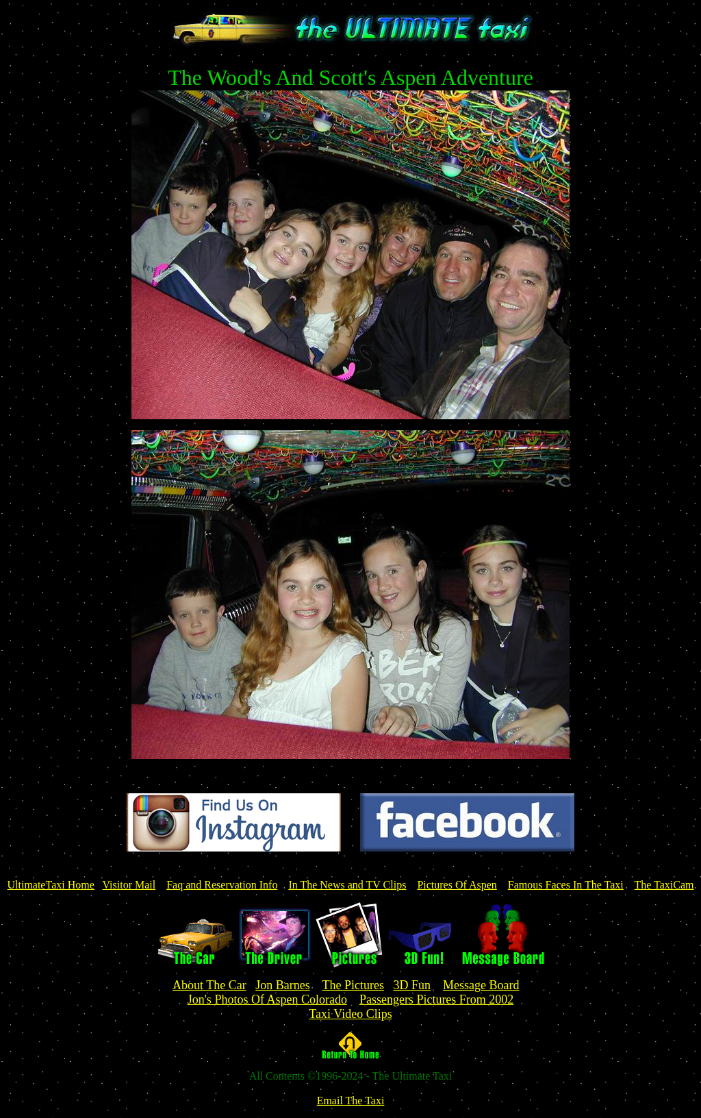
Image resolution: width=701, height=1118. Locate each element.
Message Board (481, 985)
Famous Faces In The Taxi (566, 885)
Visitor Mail (129, 885)
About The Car (209, 985)
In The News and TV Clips (347, 885)
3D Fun (412, 985)
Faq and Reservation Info (221, 885)
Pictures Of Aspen (456, 885)
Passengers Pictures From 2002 (436, 999)
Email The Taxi (351, 1100)
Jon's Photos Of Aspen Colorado (267, 999)
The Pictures (352, 985)
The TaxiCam (663, 885)
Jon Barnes (282, 985)
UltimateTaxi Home (50, 885)
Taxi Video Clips (350, 1014)
